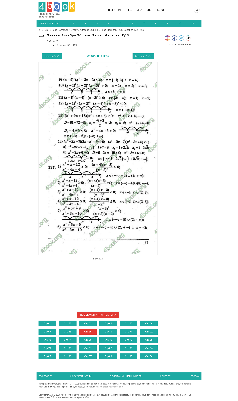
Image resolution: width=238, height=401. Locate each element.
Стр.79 (47, 348)
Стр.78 (149, 339)
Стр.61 (47, 323)
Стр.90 (149, 356)
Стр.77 (128, 339)
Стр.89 (128, 356)
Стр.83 (128, 348)
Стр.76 (108, 339)
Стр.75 (88, 339)
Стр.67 (47, 331)
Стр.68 (67, 331)
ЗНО (149, 9)
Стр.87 (88, 356)
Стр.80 (67, 348)
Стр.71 (128, 331)
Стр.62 (67, 323)
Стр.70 (108, 331)
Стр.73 (47, 339)
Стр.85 (47, 356)
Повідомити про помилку (98, 314)
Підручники (115, 9)
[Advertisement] (98, 283)
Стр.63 (88, 323)
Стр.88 (108, 356)
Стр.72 (149, 331)
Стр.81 (88, 348)
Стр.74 (67, 339)
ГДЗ (130, 9)
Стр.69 (88, 331)
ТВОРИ (160, 9)
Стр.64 (108, 323)
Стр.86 (67, 356)
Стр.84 (149, 348)
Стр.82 (108, 348)
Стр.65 (128, 323)
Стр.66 (149, 323)
